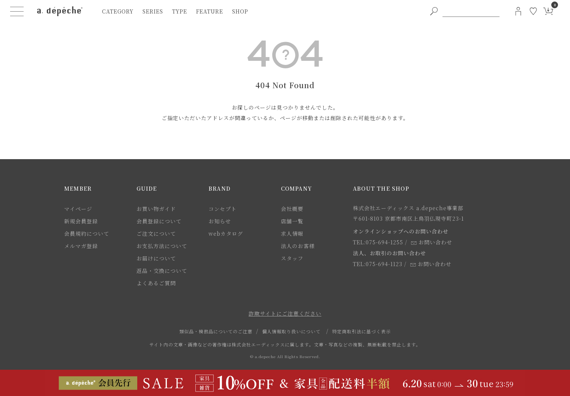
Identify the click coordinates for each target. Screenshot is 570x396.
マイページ (78, 208)
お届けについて (156, 258)
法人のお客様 (298, 246)
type (179, 11)
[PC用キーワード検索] (471, 11)
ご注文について (156, 233)
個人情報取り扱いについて (291, 331)
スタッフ (292, 258)
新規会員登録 (81, 221)
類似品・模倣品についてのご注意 (215, 331)
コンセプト (222, 208)
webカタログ (225, 233)
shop (240, 11)
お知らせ (219, 221)
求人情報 (292, 233)
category (118, 11)
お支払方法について (161, 246)
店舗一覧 (292, 221)
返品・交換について (161, 270)
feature (209, 11)
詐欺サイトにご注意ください (285, 313)
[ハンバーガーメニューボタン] (17, 11)
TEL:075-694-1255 (378, 242)
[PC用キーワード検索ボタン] (434, 11)
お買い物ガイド (156, 208)
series (152, 11)
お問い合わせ (431, 242)
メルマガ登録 (81, 246)
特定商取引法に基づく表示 (361, 331)
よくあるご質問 (156, 283)
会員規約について (86, 233)
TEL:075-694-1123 (377, 264)
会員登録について (159, 221)
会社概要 (292, 208)
